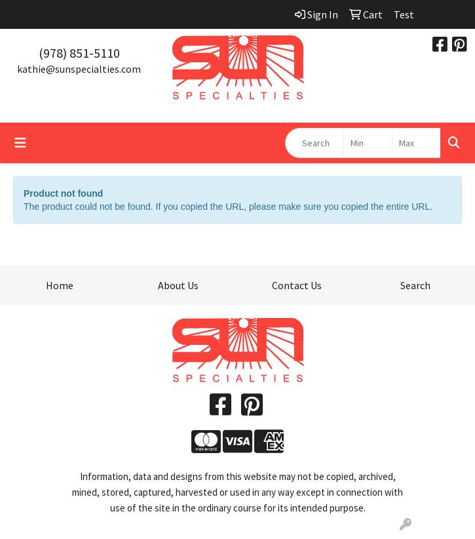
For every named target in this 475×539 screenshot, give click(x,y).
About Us (178, 285)
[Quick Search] (314, 143)
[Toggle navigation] (20, 143)
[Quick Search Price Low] (367, 143)
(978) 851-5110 (79, 53)
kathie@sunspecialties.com (79, 68)
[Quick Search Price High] (416, 143)
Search (415, 285)
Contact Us (297, 285)
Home (59, 285)
